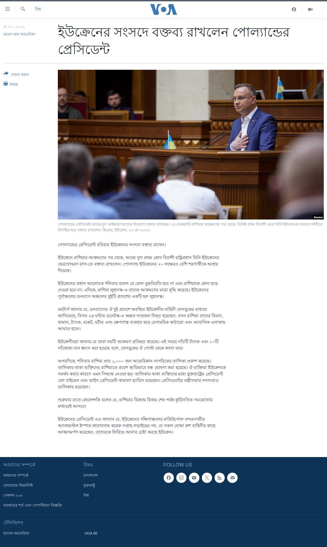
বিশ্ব (38, 9)
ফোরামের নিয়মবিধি (18, 485)
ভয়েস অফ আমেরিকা (19, 34)
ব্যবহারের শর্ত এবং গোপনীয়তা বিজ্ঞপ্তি (32, 505)
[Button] (16, 75)
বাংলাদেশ (90, 475)
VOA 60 (91, 533)
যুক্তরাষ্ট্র (89, 485)
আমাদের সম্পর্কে (16, 475)
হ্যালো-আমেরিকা (16, 533)
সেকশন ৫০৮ (13, 495)
